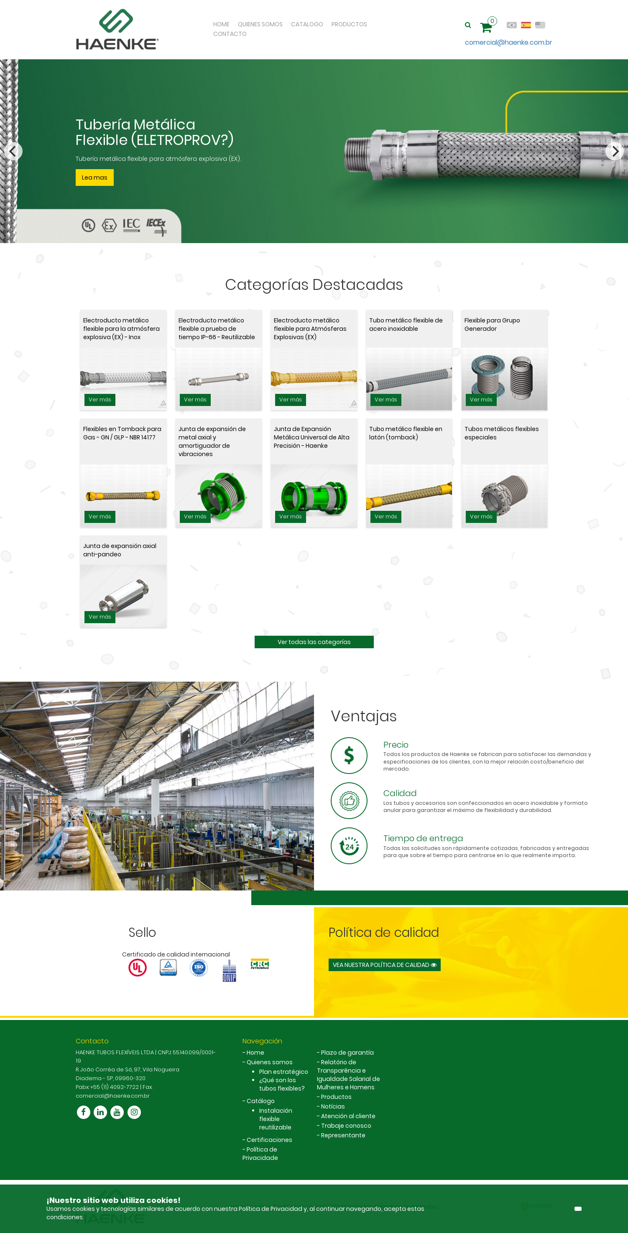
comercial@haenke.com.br (508, 42)
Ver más (100, 399)
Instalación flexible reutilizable (275, 1119)
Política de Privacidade (260, 1153)
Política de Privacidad (271, 1209)
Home (221, 24)
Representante (343, 1135)
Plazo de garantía (347, 1052)
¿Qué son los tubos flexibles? (282, 1084)
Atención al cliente (348, 1116)
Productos (349, 24)
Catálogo (261, 1101)
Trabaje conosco (346, 1125)
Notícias (333, 1106)
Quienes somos (270, 1062)
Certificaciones (269, 1140)
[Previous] (13, 151)
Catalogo (307, 24)
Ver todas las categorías (314, 642)
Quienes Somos (260, 24)
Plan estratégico (283, 1072)
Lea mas (94, 177)
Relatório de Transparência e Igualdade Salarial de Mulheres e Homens (348, 1074)
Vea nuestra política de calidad (385, 965)
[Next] (614, 151)
